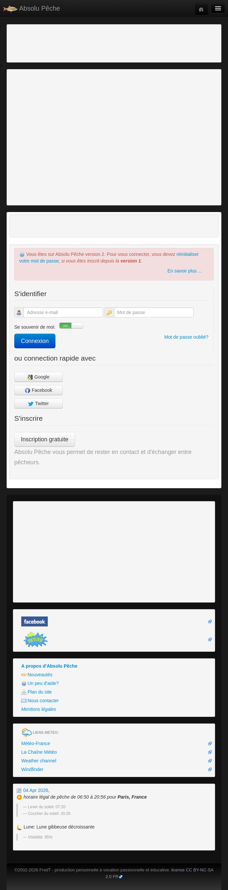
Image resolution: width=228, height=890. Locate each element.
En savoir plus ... (185, 271)
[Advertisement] (45, 42)
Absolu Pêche (31, 8)
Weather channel (38, 760)
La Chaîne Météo (39, 752)
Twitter (38, 403)
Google (38, 377)
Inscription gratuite (44, 439)
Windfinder (32, 769)
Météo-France (35, 743)
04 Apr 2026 (32, 790)
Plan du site (36, 692)
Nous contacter (40, 701)
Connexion (35, 341)
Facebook (38, 390)
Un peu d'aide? (40, 683)
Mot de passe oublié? (186, 337)
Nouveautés (36, 675)
